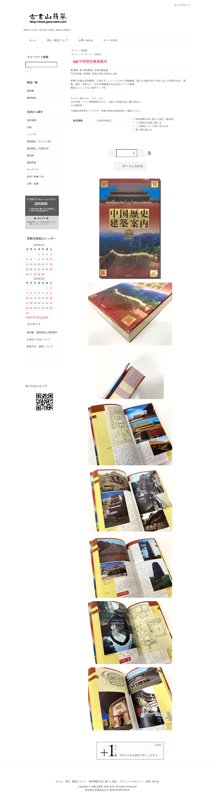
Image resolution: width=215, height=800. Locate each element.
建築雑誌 (31, 97)
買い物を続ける (144, 129)
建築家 (30, 155)
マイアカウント (181, 5)
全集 (29, 127)
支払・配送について (55, 40)
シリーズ (31, 134)
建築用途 (31, 162)
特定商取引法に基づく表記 (103, 781)
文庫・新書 (33, 183)
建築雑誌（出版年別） (38, 148)
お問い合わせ (83, 40)
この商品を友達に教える (148, 122)
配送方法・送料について (40, 346)
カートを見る (107, 40)
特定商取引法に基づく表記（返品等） (156, 119)
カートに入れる (130, 166)
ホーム (30, 40)
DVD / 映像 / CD (35, 176)
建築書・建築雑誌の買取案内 (42, 332)
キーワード (86, 54)
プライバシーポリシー (131, 781)
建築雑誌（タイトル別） (40, 141)
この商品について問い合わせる (152, 126)
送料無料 (31, 120)
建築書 (84, 50)
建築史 (98, 54)
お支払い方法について (38, 339)
